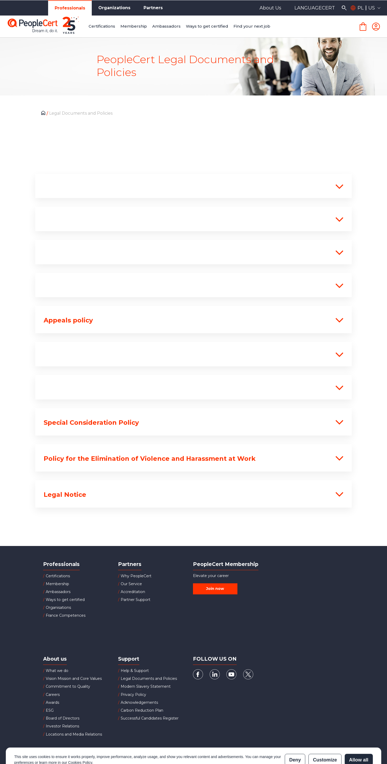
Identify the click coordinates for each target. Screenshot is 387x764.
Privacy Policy (133, 694)
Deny (295, 737)
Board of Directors (62, 718)
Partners (153, 7)
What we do (57, 670)
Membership (57, 583)
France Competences (65, 615)
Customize (325, 737)
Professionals (70, 8)
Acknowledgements (139, 702)
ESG (50, 710)
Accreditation (133, 591)
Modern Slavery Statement (146, 686)
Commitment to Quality (68, 686)
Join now (215, 588)
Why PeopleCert (136, 576)
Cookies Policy (80, 739)
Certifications (58, 576)
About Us (270, 8)
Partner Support (135, 599)
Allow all (358, 737)
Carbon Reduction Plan (142, 710)
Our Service (131, 583)
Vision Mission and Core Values (74, 678)
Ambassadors (58, 591)
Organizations (114, 7)
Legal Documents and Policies (149, 678)
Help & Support (135, 670)
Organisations (58, 607)
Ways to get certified (65, 599)
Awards (52, 702)
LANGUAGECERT (314, 8)
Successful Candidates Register (150, 718)
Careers (53, 694)
